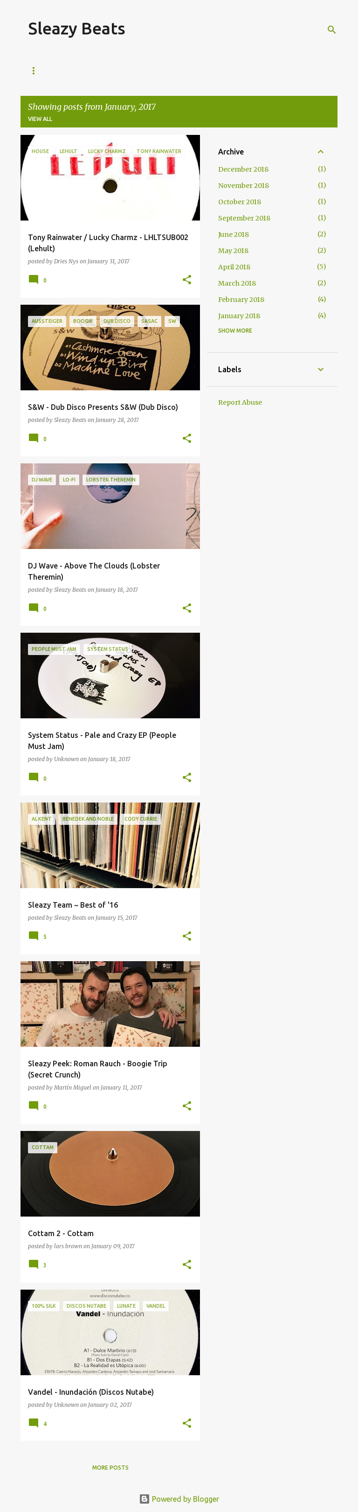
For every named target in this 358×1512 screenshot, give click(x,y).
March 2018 (237, 283)
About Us (81, 70)
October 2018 (239, 202)
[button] (187, 280)
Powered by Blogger (179, 1499)
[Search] (331, 30)
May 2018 (233, 251)
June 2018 (233, 234)
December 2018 (243, 169)
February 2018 (241, 299)
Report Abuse (240, 402)
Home (37, 70)
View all (40, 119)
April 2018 (234, 267)
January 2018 (239, 316)
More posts (110, 1468)
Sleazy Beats (76, 28)
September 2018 (244, 218)
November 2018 (243, 185)
